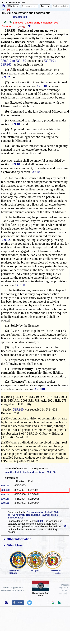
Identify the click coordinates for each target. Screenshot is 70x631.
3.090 (41, 521)
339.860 (18, 409)
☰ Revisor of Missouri (14, 2)
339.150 (5, 485)
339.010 (39, 389)
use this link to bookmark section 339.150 (30, 472)
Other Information (19, 539)
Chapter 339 (20, 17)
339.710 (41, 86)
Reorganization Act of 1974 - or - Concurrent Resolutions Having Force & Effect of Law (33, 515)
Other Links (15, 545)
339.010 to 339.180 (13, 60)
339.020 (6, 77)
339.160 (20, 285)
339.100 (16, 124)
